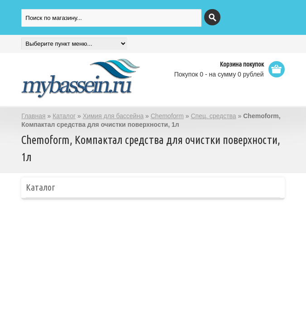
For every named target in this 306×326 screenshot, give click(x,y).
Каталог (64, 116)
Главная (33, 116)
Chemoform (167, 116)
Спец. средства (213, 116)
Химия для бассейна (113, 116)
